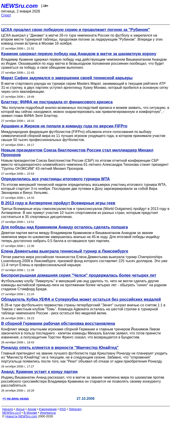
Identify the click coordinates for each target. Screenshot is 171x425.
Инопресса (48, 413)
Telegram (75, 409)
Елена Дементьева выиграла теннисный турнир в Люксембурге (64, 251)
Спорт (6, 15)
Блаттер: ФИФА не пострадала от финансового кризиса (57, 102)
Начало (7, 409)
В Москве (30, 413)
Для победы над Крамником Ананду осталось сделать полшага (64, 227)
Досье (20, 409)
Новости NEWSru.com (21, 416)
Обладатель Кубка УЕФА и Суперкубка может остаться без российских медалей (81, 299)
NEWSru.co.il (11, 413)
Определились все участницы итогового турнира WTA (55, 179)
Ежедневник (48, 409)
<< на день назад (15, 398)
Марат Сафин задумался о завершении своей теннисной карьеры (66, 78)
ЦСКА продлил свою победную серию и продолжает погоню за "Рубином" (75, 29)
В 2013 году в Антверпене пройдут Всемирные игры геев (58, 203)
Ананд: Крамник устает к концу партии (39, 371)
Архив (32, 409)
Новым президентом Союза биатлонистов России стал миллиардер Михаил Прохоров (77, 152)
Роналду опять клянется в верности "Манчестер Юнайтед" (60, 347)
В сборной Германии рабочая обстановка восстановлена (58, 323)
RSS (62, 409)
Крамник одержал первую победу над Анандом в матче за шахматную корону (78, 54)
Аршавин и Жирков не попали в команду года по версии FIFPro (64, 126)
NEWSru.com (19, 5)
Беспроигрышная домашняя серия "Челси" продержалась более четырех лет (78, 275)
